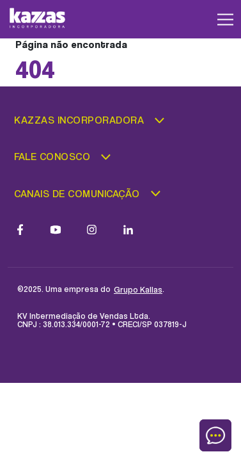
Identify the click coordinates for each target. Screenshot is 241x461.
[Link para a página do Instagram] (92, 229)
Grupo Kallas (138, 289)
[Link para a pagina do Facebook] (20, 229)
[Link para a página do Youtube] (55, 229)
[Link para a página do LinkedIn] (128, 229)
